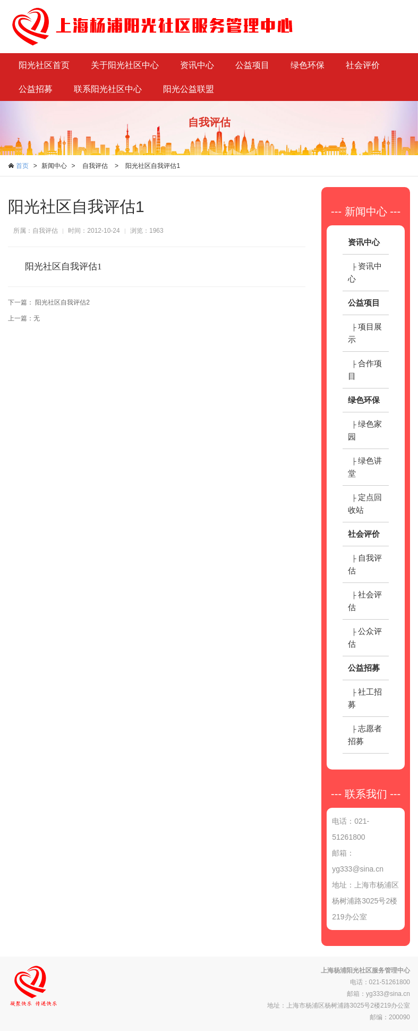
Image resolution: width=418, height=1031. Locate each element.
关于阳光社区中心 (125, 65)
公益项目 (252, 65)
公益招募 (36, 89)
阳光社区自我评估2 (62, 302)
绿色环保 (308, 65)
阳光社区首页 (44, 65)
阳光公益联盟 (188, 89)
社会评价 (363, 65)
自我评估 (95, 166)
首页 (22, 166)
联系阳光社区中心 (108, 89)
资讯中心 (197, 65)
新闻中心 (54, 166)
